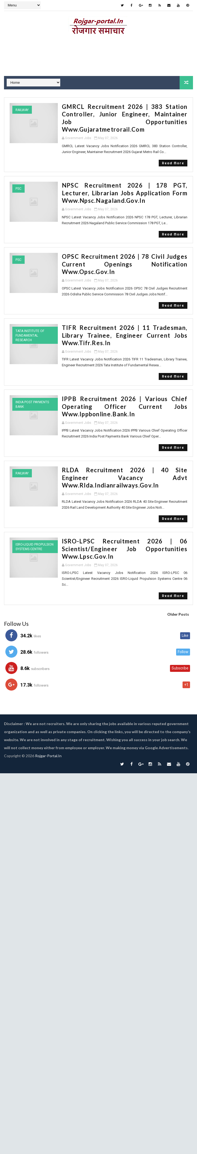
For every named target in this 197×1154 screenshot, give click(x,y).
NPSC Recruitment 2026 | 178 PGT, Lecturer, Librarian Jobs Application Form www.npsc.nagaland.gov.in (125, 185)
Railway (22, 110)
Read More (173, 155)
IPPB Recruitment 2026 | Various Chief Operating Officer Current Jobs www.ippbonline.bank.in (125, 399)
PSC (18, 181)
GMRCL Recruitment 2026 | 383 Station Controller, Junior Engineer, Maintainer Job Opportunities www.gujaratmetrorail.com (125, 114)
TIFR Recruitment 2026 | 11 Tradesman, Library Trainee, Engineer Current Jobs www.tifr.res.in (125, 328)
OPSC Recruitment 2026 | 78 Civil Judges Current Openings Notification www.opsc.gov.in (125, 257)
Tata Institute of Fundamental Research (30, 328)
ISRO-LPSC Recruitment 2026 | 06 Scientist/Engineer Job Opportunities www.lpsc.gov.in (125, 541)
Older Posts (178, 606)
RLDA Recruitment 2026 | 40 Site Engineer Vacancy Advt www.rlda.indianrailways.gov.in (125, 470)
